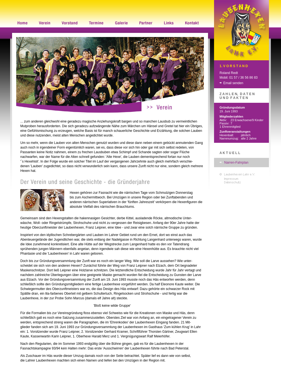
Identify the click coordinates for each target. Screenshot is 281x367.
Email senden (233, 83)
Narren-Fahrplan (236, 162)
